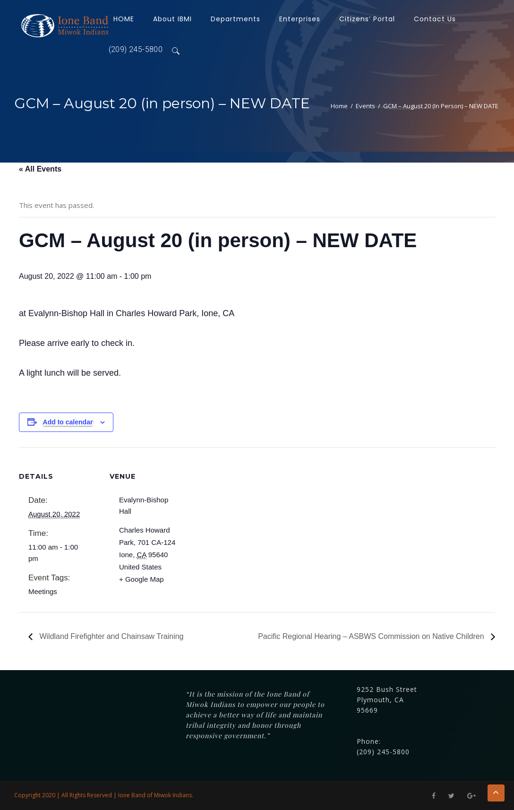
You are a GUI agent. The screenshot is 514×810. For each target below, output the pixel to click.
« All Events (40, 169)
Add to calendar (68, 422)
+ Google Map (141, 579)
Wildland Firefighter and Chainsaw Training (110, 636)
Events (365, 106)
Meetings (42, 591)
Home (339, 106)
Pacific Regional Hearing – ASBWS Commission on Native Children (372, 636)
